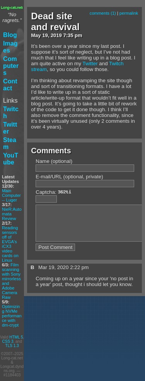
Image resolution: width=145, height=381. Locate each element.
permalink (128, 13)
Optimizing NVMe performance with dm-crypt (12, 315)
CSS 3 (8, 341)
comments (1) (103, 13)
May (36, 35)
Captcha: (55, 192)
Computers (11, 66)
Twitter (10, 128)
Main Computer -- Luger (11, 195)
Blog (10, 35)
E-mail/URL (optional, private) (69, 176)
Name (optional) (54, 161)
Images (10, 47)
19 (45, 35)
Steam (9, 143)
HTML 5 (16, 337)
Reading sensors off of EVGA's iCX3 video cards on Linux (10, 243)
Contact (10, 84)
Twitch (11, 112)
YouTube (10, 159)
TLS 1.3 (12, 346)
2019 (56, 35)
